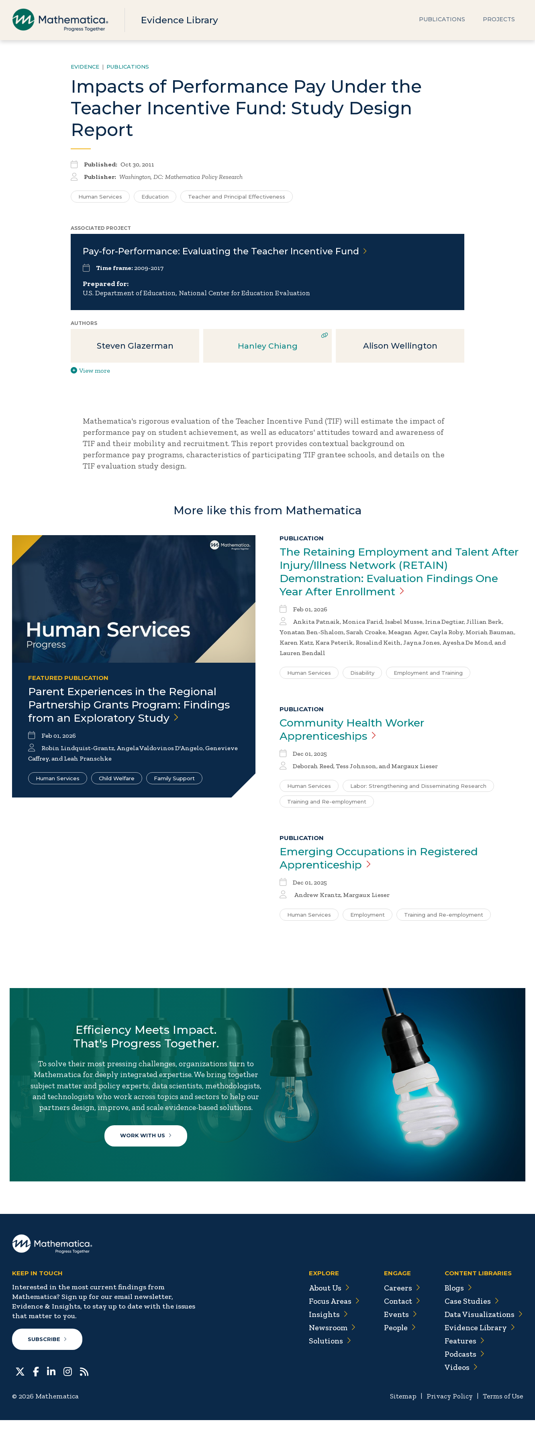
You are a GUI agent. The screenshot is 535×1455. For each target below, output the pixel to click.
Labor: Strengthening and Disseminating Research (418, 790)
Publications (442, 20)
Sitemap (398, 1431)
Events (397, 1349)
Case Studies (469, 1336)
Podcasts (463, 1389)
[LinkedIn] (51, 1406)
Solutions (326, 1376)
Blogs (456, 1323)
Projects (499, 20)
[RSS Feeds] (84, 1406)
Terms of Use (502, 1431)
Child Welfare (117, 794)
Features (462, 1376)
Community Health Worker (357, 733)
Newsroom (328, 1363)
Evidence (85, 66)
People (396, 1363)
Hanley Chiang (267, 347)
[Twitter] (20, 1406)
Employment (367, 919)
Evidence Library (181, 20)
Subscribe (47, 1374)
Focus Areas (329, 1336)
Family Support (174, 794)
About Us (324, 1323)
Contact (399, 1336)
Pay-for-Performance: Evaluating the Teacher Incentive (225, 251)
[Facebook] (36, 1406)
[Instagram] (67, 1406)
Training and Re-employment (326, 805)
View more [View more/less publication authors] (90, 372)
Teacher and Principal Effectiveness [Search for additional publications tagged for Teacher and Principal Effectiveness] (236, 196)
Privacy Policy (446, 1431)
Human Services (58, 794)
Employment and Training (428, 676)
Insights (324, 1349)
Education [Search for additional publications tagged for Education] (155, 196)
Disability (362, 676)
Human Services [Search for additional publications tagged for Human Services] (100, 196)
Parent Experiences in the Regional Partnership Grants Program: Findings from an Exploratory (129, 713)
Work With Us (148, 1158)
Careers (398, 1323)
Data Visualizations (482, 1349)
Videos (459, 1402)
